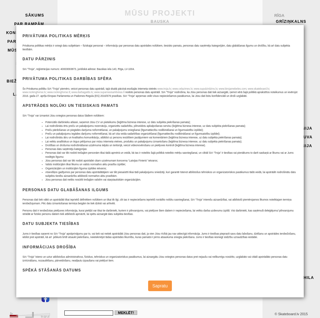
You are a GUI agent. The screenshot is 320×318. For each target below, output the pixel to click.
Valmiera (284, 172)
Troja (283, 27)
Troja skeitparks (30, 61)
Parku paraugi (26, 41)
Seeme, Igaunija (292, 128)
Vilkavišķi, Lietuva (286, 100)
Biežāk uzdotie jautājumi (25, 83)
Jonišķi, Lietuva (292, 137)
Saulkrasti (287, 45)
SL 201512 (208, 101)
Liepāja (282, 234)
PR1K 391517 (209, 123)
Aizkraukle (287, 198)
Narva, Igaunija (292, 146)
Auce (279, 163)
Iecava (281, 155)
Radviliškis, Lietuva (288, 245)
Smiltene (284, 80)
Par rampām (29, 24)
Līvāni (280, 190)
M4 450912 (208, 130)
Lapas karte (28, 94)
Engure (282, 181)
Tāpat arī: (285, 295)
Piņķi (279, 54)
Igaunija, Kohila (293, 278)
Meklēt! (126, 313)
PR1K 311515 (209, 93)
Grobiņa (283, 286)
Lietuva (282, 269)
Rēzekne (283, 71)
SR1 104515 (208, 86)
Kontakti (33, 72)
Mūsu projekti (26, 50)
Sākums (34, 15)
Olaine (281, 36)
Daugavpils (287, 207)
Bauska (282, 216)
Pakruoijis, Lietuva (287, 258)
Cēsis (279, 62)
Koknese (283, 111)
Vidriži (281, 119)
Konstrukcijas (25, 33)
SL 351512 (208, 108)
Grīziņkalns (291, 21)
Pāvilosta (285, 89)
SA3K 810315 (208, 115)
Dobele (282, 225)
